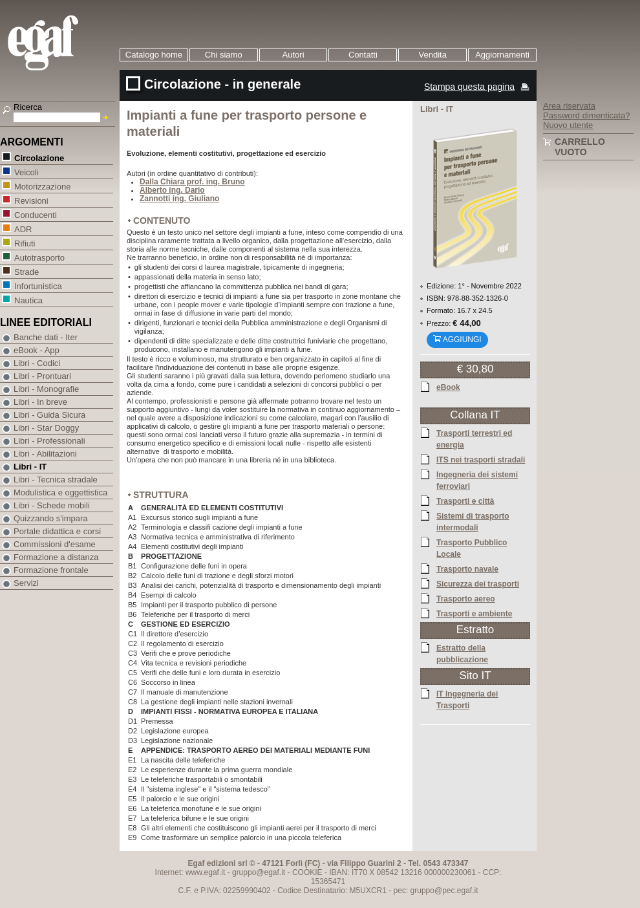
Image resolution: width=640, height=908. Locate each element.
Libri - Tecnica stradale (56, 479)
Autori (293, 54)
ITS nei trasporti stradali (480, 459)
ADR (23, 228)
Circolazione (39, 157)
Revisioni (31, 200)
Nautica (28, 299)
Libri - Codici (37, 363)
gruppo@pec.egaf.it (444, 890)
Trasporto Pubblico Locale (471, 548)
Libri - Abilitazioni (45, 454)
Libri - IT (30, 466)
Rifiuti (25, 242)
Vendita (433, 54)
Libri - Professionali (49, 441)
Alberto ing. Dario (172, 190)
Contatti (363, 54)
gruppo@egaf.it (258, 872)
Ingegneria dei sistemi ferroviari (477, 480)
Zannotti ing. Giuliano (179, 198)
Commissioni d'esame (55, 544)
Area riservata (569, 106)
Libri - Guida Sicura (49, 415)
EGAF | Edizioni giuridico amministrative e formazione (59, 44)
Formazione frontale (51, 570)
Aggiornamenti (502, 54)
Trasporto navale (467, 568)
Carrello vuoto (580, 146)
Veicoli (26, 171)
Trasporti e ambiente (474, 613)
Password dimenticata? (586, 115)
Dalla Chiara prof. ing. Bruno (192, 181)
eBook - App (36, 350)
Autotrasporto (39, 257)
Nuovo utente (568, 125)
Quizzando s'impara (50, 518)
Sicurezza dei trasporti (477, 583)
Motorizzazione (42, 185)
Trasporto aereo (465, 598)
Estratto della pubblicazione (462, 653)
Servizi (26, 583)
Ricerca (28, 107)
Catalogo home (153, 54)
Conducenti (35, 214)
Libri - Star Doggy (46, 428)
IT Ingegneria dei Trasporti (467, 699)
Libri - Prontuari (42, 376)
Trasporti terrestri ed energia (474, 438)
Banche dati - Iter (46, 337)
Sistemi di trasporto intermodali (472, 521)
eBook (448, 387)
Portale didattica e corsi (57, 531)
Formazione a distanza (56, 557)
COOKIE (307, 872)
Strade (26, 271)
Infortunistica (38, 285)
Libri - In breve (40, 402)
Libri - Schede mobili (52, 505)
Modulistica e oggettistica (60, 492)
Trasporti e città (465, 500)
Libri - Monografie (46, 389)
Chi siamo (223, 54)
